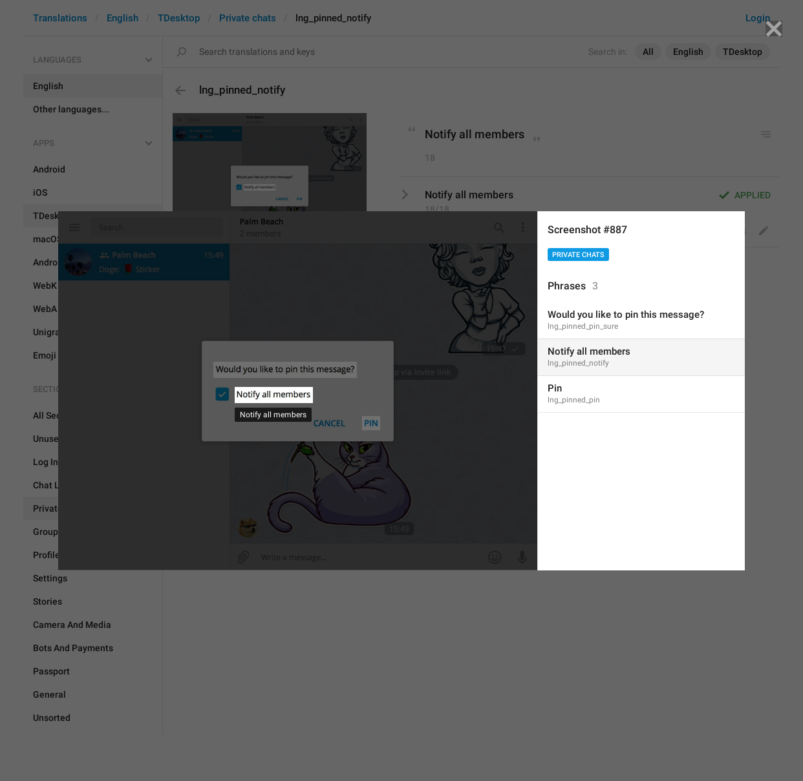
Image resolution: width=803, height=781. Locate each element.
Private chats (578, 255)
